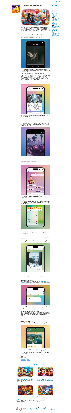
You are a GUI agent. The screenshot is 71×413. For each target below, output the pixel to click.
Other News (35, 364)
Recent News (54, 5)
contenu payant (28, 319)
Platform (52, 407)
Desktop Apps (45, 407)
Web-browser (45, 410)
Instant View (53, 410)
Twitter (61, 1)
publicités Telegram (24, 282)
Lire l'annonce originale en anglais (27, 7)
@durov (47, 241)
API (18, 1)
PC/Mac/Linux (45, 408)
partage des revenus (44, 281)
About (31, 407)
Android (37, 409)
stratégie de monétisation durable (28, 307)
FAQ (12, 1)
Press (31, 410)
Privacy (31, 409)
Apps (15, 1)
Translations (53, 409)
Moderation (22, 1)
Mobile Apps (38, 407)
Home (9, 1)
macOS (44, 409)
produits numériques (36, 319)
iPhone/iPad (37, 408)
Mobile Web (37, 410)
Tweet (28, 360)
